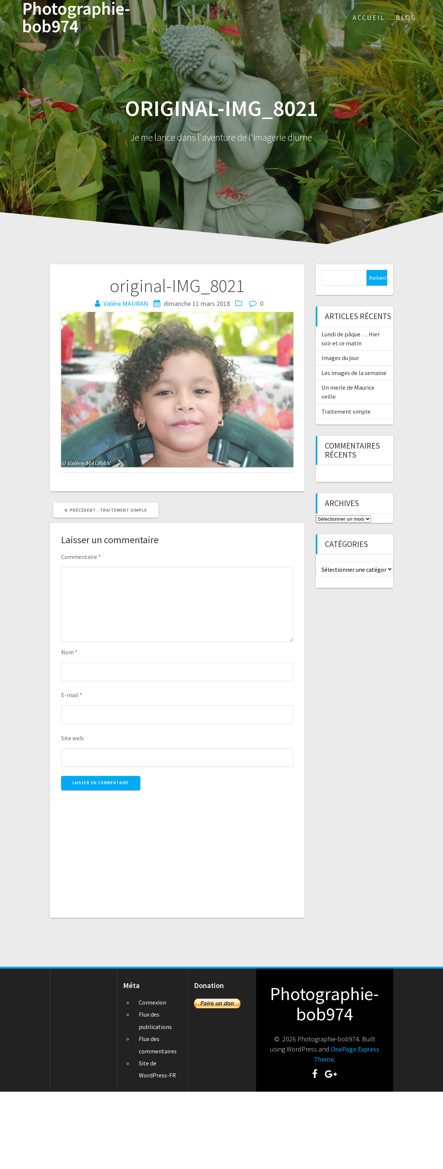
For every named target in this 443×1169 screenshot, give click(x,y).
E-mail (71, 695)
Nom (69, 652)
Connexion (152, 1002)
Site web (72, 738)
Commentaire (81, 556)
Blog (406, 17)
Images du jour (340, 358)
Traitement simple (346, 411)
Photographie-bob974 (76, 17)
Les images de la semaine (353, 373)
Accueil (369, 17)
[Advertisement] (177, 850)
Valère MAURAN (126, 303)
